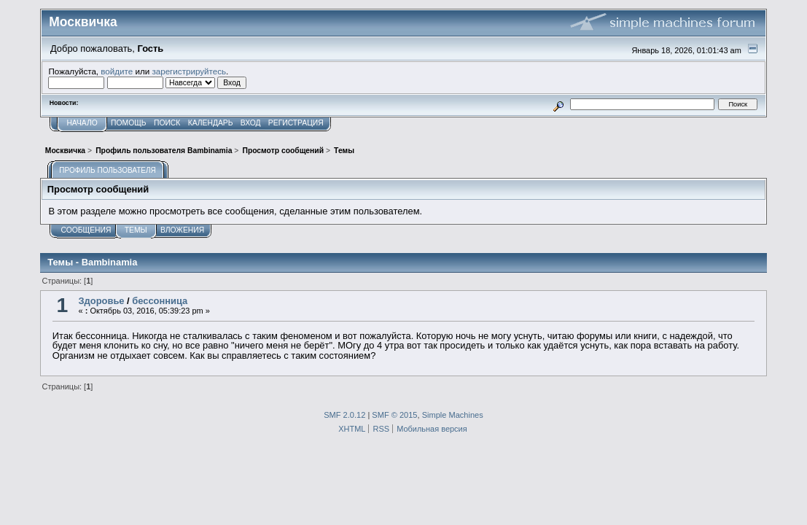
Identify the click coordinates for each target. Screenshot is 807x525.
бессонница (159, 300)
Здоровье (102, 300)
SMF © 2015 (394, 415)
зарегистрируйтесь (189, 71)
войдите (117, 71)
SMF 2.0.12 (344, 415)
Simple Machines (452, 415)
